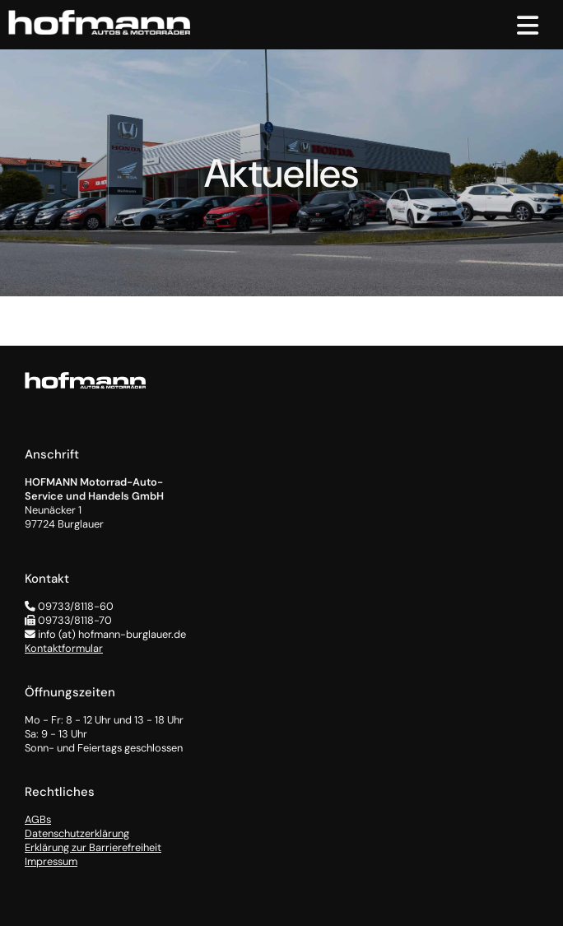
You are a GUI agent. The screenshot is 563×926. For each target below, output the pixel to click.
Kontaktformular (64, 648)
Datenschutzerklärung (77, 833)
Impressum (51, 861)
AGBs (38, 819)
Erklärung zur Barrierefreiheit (93, 847)
